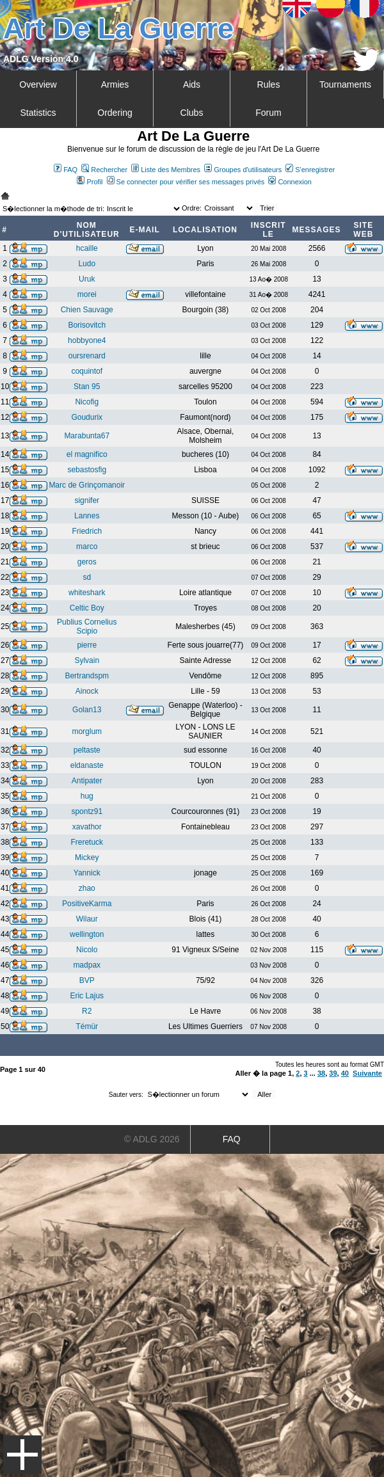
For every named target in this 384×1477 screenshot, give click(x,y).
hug (87, 796)
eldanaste (87, 765)
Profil (89, 182)
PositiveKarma (86, 903)
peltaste (87, 750)
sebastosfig (86, 469)
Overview (37, 84)
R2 (87, 1011)
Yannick (87, 872)
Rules (268, 84)
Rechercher (104, 169)
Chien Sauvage (87, 309)
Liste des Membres (165, 169)
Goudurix (86, 417)
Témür (87, 1026)
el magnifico (87, 454)
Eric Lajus (87, 995)
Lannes (86, 515)
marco (86, 546)
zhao (87, 888)
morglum (87, 731)
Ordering (114, 113)
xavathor (87, 826)
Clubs (192, 113)
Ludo (86, 263)
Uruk (87, 279)
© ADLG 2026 (152, 1139)
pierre (87, 645)
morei (87, 294)
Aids (191, 84)
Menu (22, 1454)
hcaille (87, 248)
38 (321, 1073)
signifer (86, 500)
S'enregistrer (310, 169)
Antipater (87, 780)
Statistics (38, 113)
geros (87, 561)
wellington (87, 934)
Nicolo (86, 949)
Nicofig (87, 401)
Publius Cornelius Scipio (86, 626)
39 (333, 1073)
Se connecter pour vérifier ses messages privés (186, 182)
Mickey (87, 857)
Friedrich (87, 531)
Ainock (87, 691)
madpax (86, 965)
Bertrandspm (87, 675)
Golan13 (86, 709)
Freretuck (86, 842)
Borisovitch (87, 325)
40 (345, 1073)
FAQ (65, 169)
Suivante (367, 1073)
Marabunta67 (86, 435)
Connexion (290, 182)
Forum (268, 113)
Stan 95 (87, 386)
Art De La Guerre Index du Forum (5, 196)
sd (87, 577)
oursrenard (87, 355)
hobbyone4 (87, 340)
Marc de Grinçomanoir (87, 485)
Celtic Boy (87, 607)
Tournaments (345, 84)
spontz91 (86, 811)
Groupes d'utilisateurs (243, 169)
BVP (87, 980)
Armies (115, 84)
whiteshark (86, 592)
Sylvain (86, 660)
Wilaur (87, 918)
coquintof (86, 371)
